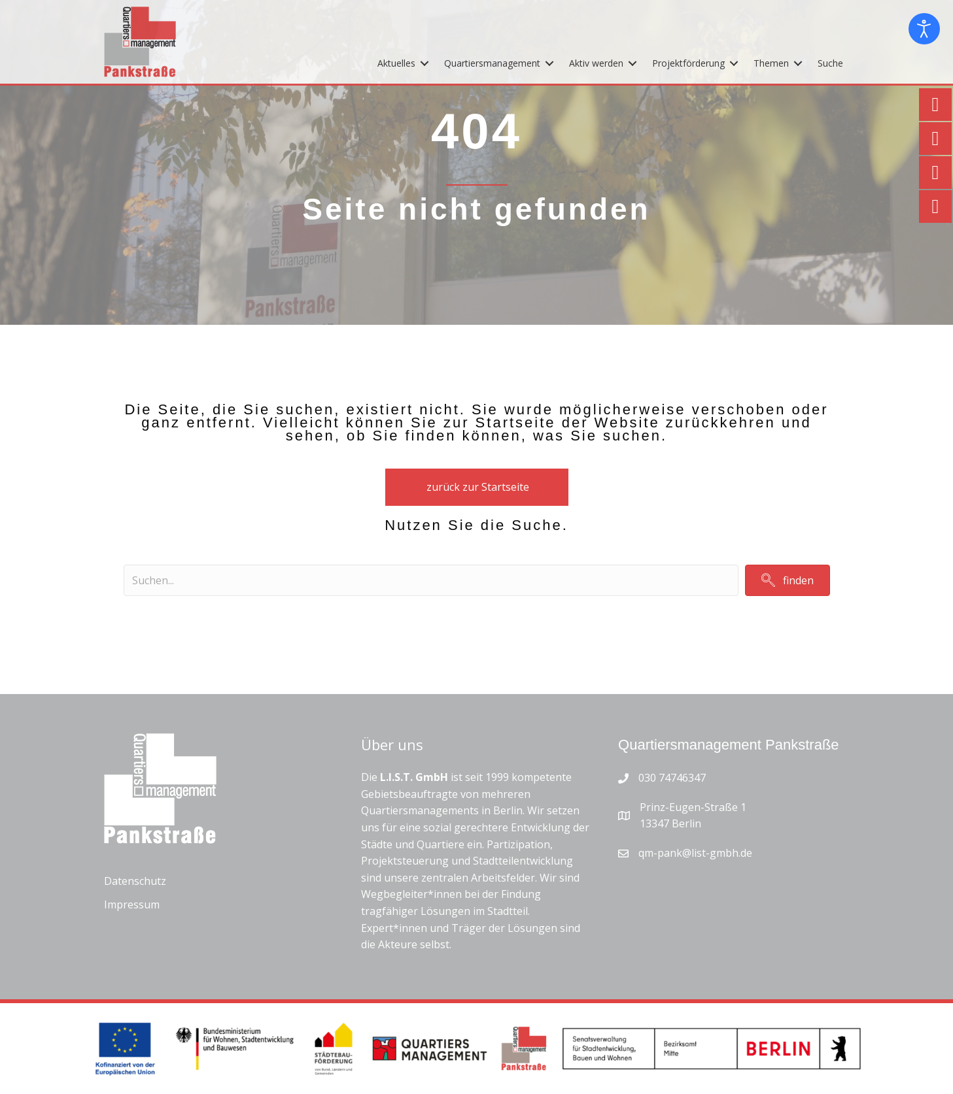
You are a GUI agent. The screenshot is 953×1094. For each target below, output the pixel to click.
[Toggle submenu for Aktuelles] (424, 63)
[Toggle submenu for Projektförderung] (734, 63)
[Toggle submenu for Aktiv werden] (632, 63)
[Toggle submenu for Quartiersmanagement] (549, 63)
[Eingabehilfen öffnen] (924, 28)
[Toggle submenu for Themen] (798, 63)
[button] (787, 580)
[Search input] (431, 580)
